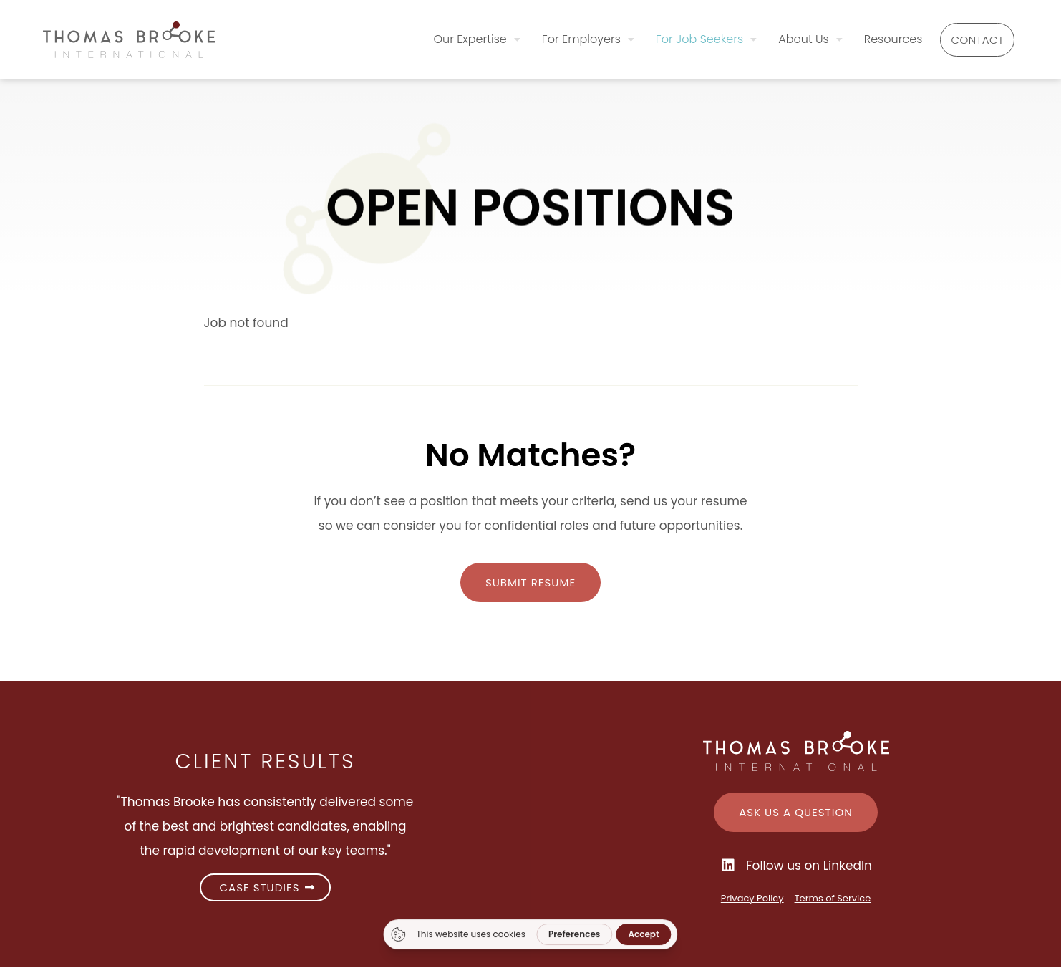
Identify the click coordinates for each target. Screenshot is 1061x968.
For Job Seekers (679, 38)
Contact (964, 39)
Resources (866, 38)
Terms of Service (833, 899)
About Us (783, 38)
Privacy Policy (752, 899)
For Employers (561, 38)
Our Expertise (450, 38)
